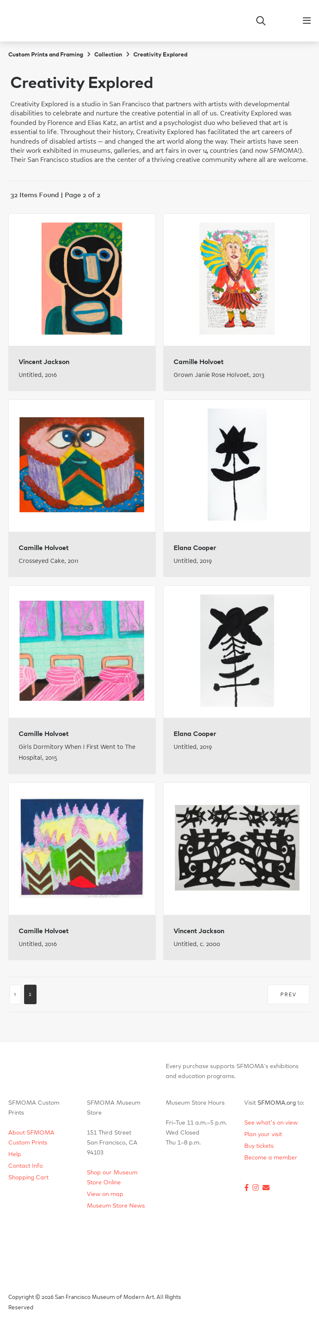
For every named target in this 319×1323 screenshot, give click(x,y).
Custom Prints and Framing (45, 55)
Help (14, 1154)
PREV (288, 995)
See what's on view (271, 1123)
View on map (105, 1194)
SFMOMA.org (277, 1103)
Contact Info (25, 1166)
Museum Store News (116, 1206)
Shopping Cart (28, 1178)
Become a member (270, 1158)
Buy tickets (259, 1146)
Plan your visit (263, 1134)
